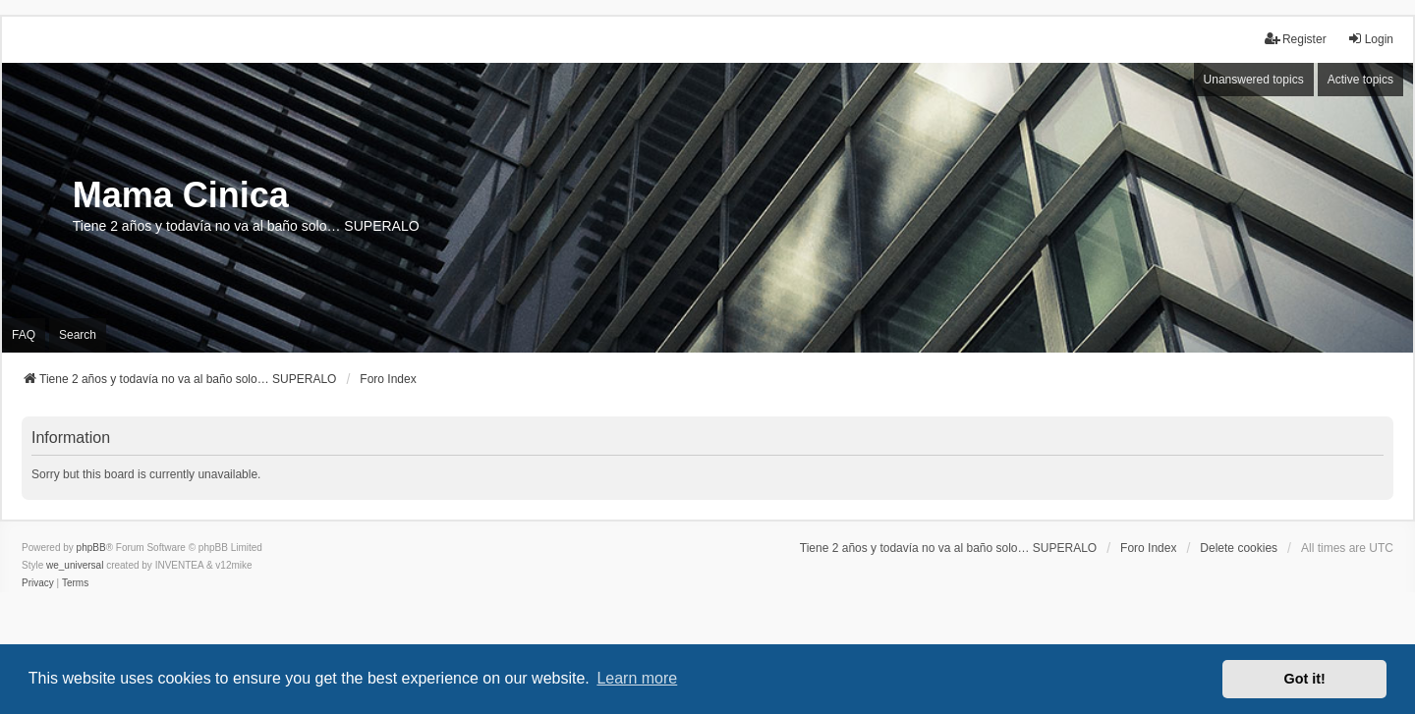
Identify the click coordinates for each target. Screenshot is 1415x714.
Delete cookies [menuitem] (1238, 548)
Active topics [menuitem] (1360, 79)
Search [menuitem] (77, 335)
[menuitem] (38, 583)
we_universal (74, 565)
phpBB (91, 547)
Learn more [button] (636, 678)
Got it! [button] (1305, 679)
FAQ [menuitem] (23, 335)
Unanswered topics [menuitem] (1254, 79)
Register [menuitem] (1296, 38)
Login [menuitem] (1370, 38)
